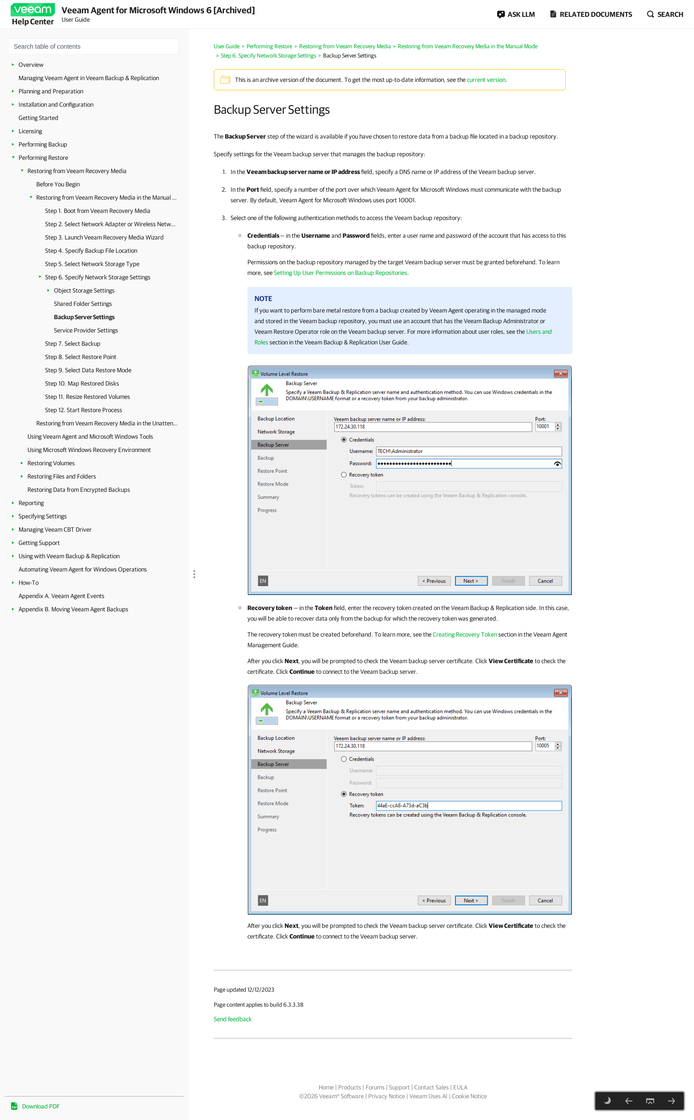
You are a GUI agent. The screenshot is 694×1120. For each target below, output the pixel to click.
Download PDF (41, 1106)
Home (326, 1087)
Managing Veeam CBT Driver (55, 529)
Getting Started (38, 117)
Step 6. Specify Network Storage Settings (97, 277)
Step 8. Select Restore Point (80, 356)
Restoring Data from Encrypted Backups (78, 489)
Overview (31, 64)
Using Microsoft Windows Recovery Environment (89, 449)
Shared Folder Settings (83, 303)
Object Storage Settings (84, 290)
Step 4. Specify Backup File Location (91, 250)
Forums (375, 1087)
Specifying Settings (43, 516)
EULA (460, 1087)
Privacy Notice (386, 1096)
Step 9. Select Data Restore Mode (88, 370)
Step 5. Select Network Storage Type (92, 263)
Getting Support (39, 542)
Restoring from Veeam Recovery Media (77, 170)
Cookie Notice (469, 1096)
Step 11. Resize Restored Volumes (87, 396)
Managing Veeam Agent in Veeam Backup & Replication (89, 77)
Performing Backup (43, 144)
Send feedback (233, 1019)
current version (486, 79)
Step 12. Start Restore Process (83, 409)
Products (349, 1087)
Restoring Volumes (51, 463)
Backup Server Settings (84, 317)
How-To (29, 582)
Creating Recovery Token (465, 634)
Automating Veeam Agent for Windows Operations (83, 569)
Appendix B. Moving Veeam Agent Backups (73, 609)
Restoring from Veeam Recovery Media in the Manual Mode (108, 197)
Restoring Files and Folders (61, 476)
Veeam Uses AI (428, 1096)
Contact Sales (431, 1087)
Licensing (30, 131)
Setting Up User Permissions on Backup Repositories (340, 272)
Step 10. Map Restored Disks (82, 383)
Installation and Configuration (56, 104)
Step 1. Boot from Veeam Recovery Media (97, 210)
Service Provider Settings (86, 330)
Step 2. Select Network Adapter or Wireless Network (111, 224)
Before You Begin (58, 184)
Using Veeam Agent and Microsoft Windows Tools (90, 436)
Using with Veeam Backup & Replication (69, 556)
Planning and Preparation (51, 91)
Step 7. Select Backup (72, 343)
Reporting (31, 502)
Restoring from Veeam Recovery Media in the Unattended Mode (108, 423)
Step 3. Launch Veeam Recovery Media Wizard (104, 237)
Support (399, 1087)
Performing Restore (43, 157)
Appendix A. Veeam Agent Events (61, 595)
